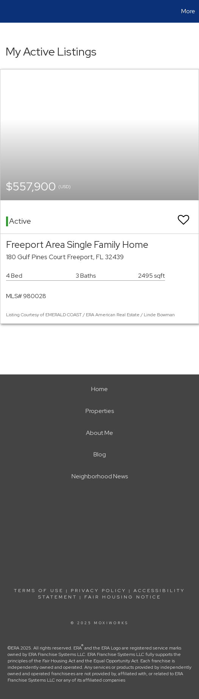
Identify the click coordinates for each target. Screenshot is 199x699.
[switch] (183, 216)
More (188, 11)
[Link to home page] (7, 11)
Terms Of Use (39, 591)
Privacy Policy (98, 591)
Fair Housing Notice (122, 597)
